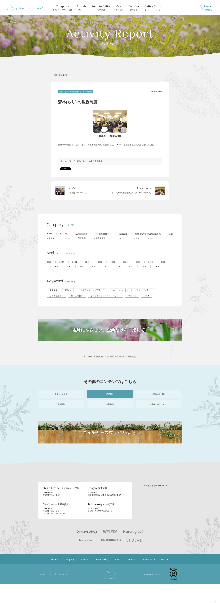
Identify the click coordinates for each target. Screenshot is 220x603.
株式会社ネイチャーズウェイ (156, 501)
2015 (69, 270)
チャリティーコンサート (141, 294)
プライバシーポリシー (47, 593)
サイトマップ (68, 593)
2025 (62, 266)
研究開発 (61, 417)
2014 (82, 270)
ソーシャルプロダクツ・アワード (105, 300)
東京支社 (97, 505)
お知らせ (119, 7)
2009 (148, 270)
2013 (95, 270)
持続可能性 (101, 7)
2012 (108, 270)
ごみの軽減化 (83, 233)
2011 (121, 270)
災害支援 (128, 233)
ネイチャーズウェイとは (62, 7)
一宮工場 (101, 523)
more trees (117, 294)
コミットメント (61, 401)
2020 (129, 266)
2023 (89, 266)
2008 (161, 270)
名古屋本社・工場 (61, 505)
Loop (81, 238)
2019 (142, 266)
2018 (155, 266)
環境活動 (88, 92)
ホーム (89, 361)
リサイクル (153, 238)
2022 (102, 266)
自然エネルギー (62, 238)
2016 (56, 270)
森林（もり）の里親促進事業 (70, 92)
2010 (134, 270)
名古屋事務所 (56, 523)
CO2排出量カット (107, 233)
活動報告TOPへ (62, 75)
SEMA (50, 233)
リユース (134, 238)
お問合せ (133, 7)
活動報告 (111, 361)
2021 (115, 266)
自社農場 (110, 417)
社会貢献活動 (115, 238)
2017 (168, 266)
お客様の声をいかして (158, 417)
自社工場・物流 (159, 401)
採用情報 (209, 7)
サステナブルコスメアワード (91, 294)
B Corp (64, 233)
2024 (75, 266)
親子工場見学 (77, 300)
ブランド (82, 7)
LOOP (146, 300)
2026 (49, 266)
